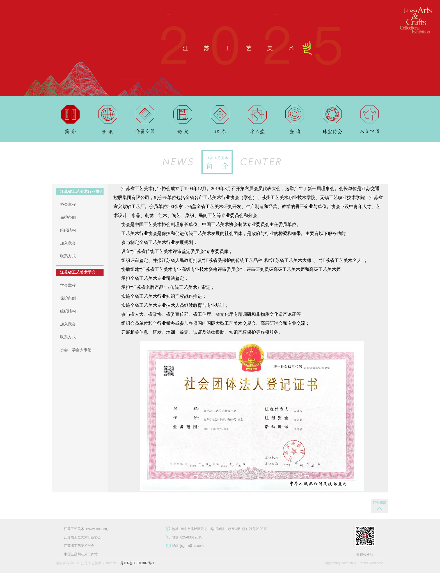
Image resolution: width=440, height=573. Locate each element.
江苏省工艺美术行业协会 (81, 191)
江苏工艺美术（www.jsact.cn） (87, 529)
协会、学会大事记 (75, 350)
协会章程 (68, 204)
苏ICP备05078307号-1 (137, 563)
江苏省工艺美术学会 (77, 272)
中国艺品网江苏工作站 (81, 554)
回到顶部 (379, 503)
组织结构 (68, 230)
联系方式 (68, 256)
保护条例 (68, 217)
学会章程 (68, 285)
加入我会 (68, 243)
